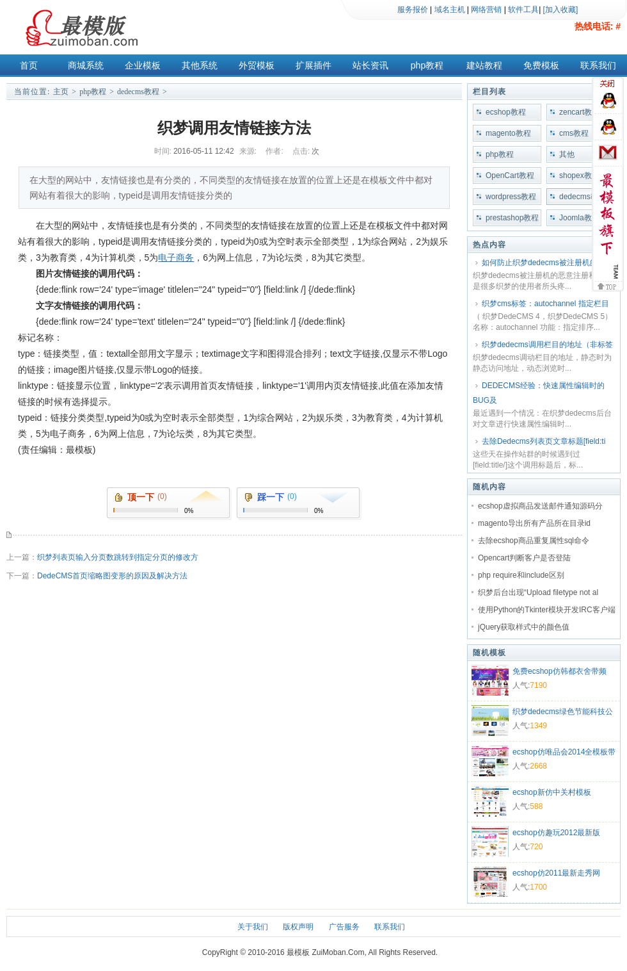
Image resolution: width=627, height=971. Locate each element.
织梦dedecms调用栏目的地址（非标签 (547, 344)
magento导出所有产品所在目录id (534, 523)
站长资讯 (370, 65)
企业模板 (143, 65)
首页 (29, 65)
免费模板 (541, 65)
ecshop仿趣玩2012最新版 (556, 832)
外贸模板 (256, 65)
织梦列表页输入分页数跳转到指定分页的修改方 (117, 557)
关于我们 (252, 926)
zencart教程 (579, 112)
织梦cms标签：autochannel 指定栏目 (545, 303)
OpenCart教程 (510, 175)
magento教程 (508, 133)
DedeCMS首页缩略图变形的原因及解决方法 (112, 575)
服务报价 (412, 9)
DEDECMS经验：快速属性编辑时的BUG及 (539, 393)
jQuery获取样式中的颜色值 (523, 627)
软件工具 (523, 9)
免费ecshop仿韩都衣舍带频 (559, 671)
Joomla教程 (579, 217)
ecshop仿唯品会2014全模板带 (563, 751)
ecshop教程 (506, 112)
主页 (60, 91)
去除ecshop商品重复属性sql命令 (533, 540)
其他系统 (200, 65)
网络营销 (486, 9)
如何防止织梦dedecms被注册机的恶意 (547, 262)
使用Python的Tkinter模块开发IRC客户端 (546, 609)
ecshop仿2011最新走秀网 (556, 873)
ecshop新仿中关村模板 (551, 792)
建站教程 (484, 65)
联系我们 (598, 65)
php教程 (427, 65)
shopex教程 (579, 175)
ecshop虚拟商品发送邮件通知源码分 (540, 506)
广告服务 (344, 926)
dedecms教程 (138, 91)
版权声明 (298, 926)
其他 (567, 154)
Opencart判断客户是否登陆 (524, 557)
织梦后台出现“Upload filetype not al (538, 592)
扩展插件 (313, 65)
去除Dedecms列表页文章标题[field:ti (543, 441)
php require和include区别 (521, 575)
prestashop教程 (512, 217)
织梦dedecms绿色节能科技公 (562, 711)
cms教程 (574, 133)
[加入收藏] (560, 9)
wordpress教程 (511, 196)
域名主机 (449, 9)
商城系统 (86, 65)
